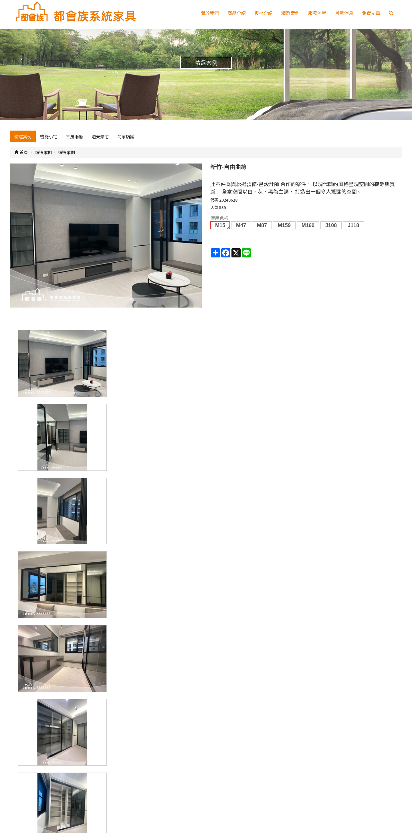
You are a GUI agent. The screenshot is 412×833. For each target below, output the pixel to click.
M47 (241, 225)
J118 (353, 225)
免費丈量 (371, 12)
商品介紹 (236, 12)
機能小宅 (48, 136)
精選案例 (290, 12)
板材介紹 (263, 12)
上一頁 (206, 706)
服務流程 (317, 12)
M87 (262, 225)
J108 (331, 225)
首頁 (21, 152)
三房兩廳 (74, 136)
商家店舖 (125, 136)
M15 (220, 225)
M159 (284, 225)
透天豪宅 (100, 136)
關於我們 (210, 12)
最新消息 (344, 12)
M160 (308, 225)
